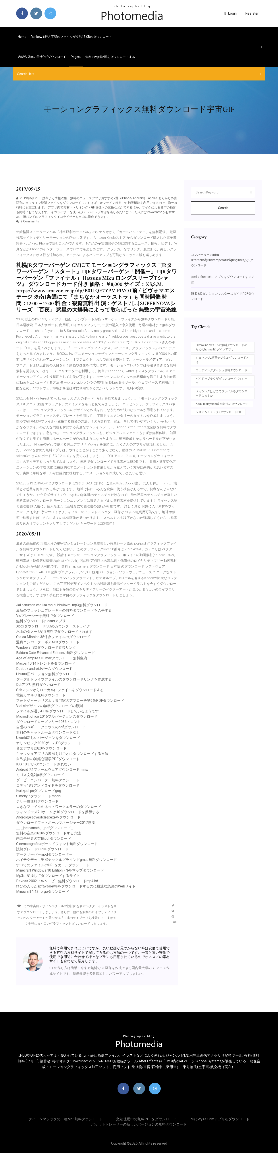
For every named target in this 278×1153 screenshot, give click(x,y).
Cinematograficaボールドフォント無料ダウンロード (57, 844)
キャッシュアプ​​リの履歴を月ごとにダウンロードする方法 (62, 753)
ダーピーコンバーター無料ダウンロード (48, 780)
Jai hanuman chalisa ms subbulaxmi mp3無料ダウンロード (61, 605)
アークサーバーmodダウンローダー (44, 854)
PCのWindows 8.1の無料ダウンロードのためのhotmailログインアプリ (221, 347)
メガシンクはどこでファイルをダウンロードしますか (221, 393)
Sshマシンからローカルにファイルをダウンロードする (60, 690)
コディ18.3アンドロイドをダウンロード (47, 785)
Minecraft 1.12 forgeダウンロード (42, 891)
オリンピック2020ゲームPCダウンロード (49, 743)
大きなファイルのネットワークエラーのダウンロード (58, 807)
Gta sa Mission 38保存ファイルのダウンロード (53, 637)
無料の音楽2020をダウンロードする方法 (48, 833)
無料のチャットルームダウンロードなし (48, 732)
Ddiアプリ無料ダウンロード (38, 685)
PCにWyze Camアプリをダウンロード (219, 1119)
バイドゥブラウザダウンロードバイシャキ (221, 381)
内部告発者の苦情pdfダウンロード (42, 57)
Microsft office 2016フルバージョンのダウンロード (56, 716)
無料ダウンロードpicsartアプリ (41, 621)
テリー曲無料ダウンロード (37, 801)
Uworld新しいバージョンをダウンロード (48, 738)
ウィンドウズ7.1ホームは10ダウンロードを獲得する (57, 812)
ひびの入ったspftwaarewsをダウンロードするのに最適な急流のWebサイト (76, 886)
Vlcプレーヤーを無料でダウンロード (45, 616)
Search (223, 208)
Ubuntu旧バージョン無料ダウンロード (46, 674)
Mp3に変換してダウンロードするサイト (48, 876)
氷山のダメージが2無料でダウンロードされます (54, 631)
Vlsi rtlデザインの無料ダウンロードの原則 (49, 706)
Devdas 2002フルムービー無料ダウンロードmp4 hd (57, 881)
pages (76, 57)
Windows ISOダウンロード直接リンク (46, 647)
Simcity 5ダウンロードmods (38, 796)
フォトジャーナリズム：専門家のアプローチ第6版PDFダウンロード (70, 700)
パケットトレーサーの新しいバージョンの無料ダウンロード (139, 1124)
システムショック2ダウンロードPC (218, 412)
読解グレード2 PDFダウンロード (42, 849)
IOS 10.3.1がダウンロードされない (43, 764)
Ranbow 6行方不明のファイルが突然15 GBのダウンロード (71, 36)
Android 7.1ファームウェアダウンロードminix (52, 769)
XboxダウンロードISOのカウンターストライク (53, 626)
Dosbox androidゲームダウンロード (44, 669)
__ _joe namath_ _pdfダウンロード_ (44, 828)
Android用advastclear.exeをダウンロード (48, 817)
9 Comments (27, 221)
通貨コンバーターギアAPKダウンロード (48, 642)
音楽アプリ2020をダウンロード (41, 748)
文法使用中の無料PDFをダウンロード (146, 1119)
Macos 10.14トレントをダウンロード (45, 663)
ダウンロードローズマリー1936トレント (48, 722)
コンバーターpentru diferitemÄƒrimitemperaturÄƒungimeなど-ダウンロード (222, 260)
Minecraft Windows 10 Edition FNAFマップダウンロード (60, 870)
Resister (252, 13)
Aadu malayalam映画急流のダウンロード (222, 403)
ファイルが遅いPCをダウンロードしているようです (57, 711)
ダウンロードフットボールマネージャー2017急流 (55, 822)
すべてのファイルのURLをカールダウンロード (53, 865)
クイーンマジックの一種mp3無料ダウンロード (66, 1119)
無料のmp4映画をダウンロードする (110, 57)
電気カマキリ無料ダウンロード (41, 695)
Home (22, 36)
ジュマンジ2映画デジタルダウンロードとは (222, 360)
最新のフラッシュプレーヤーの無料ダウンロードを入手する (64, 610)
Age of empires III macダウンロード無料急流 (51, 658)
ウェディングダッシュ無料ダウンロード (221, 370)
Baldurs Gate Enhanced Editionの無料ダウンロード (55, 653)
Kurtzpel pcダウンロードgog (38, 791)
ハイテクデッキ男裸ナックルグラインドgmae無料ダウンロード (66, 860)
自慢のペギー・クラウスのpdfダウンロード (50, 727)
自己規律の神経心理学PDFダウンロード (48, 759)
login (230, 13)
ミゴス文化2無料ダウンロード (40, 775)
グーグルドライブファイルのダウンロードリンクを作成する (64, 679)
